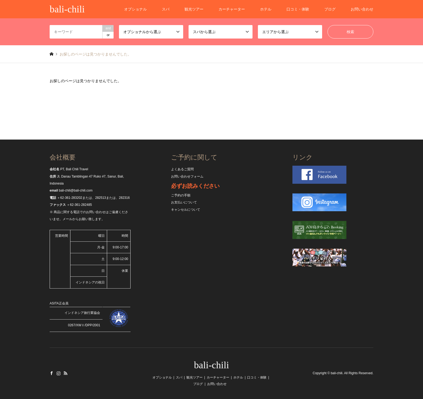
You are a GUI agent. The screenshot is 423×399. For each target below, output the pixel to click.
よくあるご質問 (182, 169)
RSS (65, 373)
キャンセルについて (185, 209)
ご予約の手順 (180, 195)
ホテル (265, 9)
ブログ (330, 9)
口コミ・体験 (297, 9)
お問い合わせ (362, 9)
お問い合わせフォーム (187, 176)
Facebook (51, 373)
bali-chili (211, 365)
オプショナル (135, 9)
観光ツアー (194, 9)
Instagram (58, 373)
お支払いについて (184, 202)
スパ (165, 9)
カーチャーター (232, 9)
